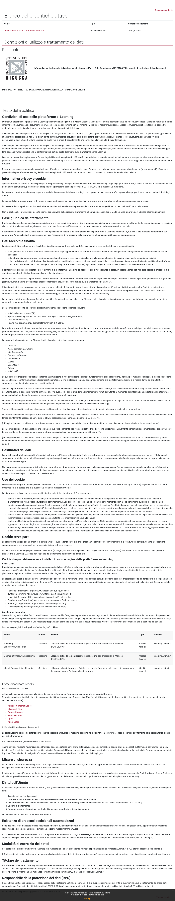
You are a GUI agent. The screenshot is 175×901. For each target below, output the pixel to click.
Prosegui (87, 898)
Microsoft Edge (15, 709)
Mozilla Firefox (15, 715)
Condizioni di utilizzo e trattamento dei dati (87, 895)
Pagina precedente (164, 10)
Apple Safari (13, 722)
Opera (11, 718)
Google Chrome (15, 712)
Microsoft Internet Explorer (20, 706)
